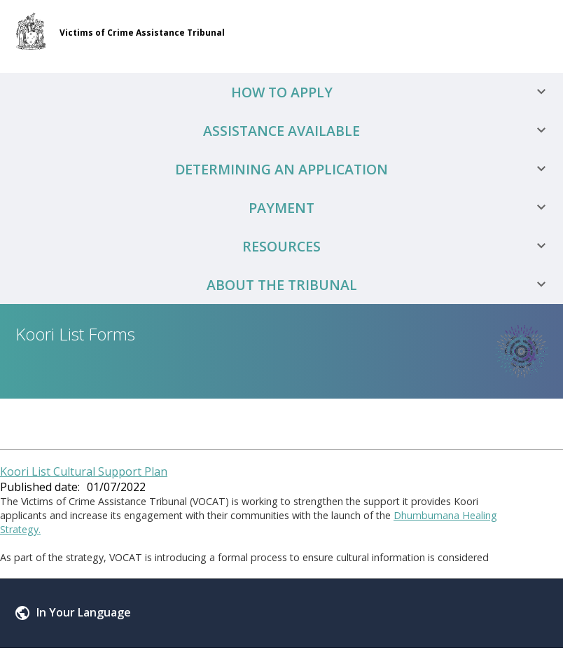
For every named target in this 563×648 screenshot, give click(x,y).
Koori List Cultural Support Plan (83, 471)
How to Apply (394, 92)
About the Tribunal (382, 285)
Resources (399, 246)
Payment (402, 207)
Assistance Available (379, 130)
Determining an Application (365, 169)
